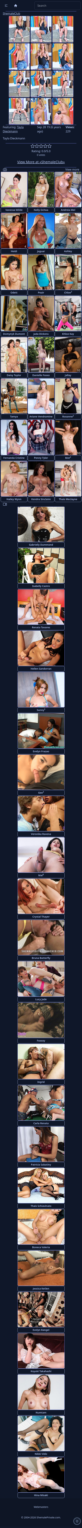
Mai (41, 875)
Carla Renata (41, 1123)
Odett (14, 292)
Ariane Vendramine (41, 416)
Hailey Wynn (13, 499)
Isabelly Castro (41, 586)
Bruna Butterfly (41, 958)
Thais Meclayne (68, 499)
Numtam (41, 1412)
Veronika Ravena (41, 834)
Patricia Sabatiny (41, 1164)
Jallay (68, 375)
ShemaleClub (11, 13)
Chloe (68, 292)
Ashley (68, 251)
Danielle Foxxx (41, 375)
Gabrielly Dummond (41, 544)
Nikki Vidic (41, 1454)
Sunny (41, 710)
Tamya (14, 416)
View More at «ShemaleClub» (41, 162)
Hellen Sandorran (41, 668)
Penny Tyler (41, 457)
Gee (41, 792)
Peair (41, 292)
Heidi (14, 251)
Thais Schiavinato (41, 1206)
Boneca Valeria (41, 1247)
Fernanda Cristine (14, 457)
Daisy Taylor (14, 375)
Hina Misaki (41, 1495)
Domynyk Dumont (14, 334)
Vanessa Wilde (14, 210)
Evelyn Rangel (41, 1330)
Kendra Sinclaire (41, 499)
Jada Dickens (41, 334)
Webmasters (41, 1507)
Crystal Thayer (41, 916)
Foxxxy (41, 1040)
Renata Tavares (41, 627)
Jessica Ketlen (41, 1288)
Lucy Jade (41, 999)
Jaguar (41, 251)
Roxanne (68, 416)
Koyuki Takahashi (41, 1371)
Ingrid (41, 1082)
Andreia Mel (68, 210)
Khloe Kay (68, 334)
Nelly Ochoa (41, 210)
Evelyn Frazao (41, 751)
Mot (68, 457)
